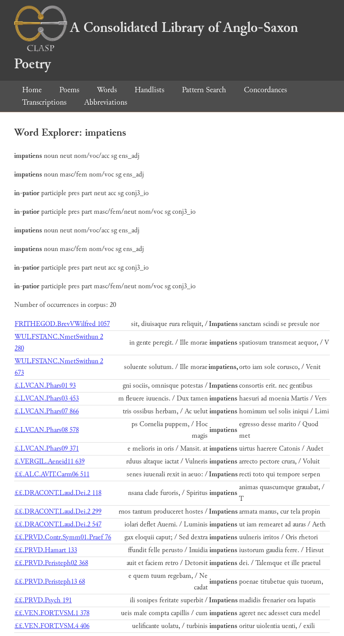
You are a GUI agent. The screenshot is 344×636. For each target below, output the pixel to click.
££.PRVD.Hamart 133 (46, 550)
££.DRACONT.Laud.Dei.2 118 (58, 493)
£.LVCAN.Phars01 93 (45, 386)
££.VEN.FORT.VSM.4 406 (52, 626)
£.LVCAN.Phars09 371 (47, 449)
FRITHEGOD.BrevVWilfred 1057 (62, 324)
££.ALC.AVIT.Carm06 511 (52, 474)
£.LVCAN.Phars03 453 (47, 398)
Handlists (149, 89)
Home (32, 89)
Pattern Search (204, 89)
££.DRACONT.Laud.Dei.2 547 (58, 524)
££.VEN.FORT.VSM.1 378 (52, 613)
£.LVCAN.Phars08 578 (47, 430)
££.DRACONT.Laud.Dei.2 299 (58, 511)
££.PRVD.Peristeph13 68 (50, 582)
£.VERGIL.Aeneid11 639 (50, 461)
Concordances (265, 89)
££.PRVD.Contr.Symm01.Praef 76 (63, 537)
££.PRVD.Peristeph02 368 (51, 563)
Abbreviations (105, 102)
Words (107, 89)
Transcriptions (44, 102)
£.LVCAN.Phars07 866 (47, 411)
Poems (69, 89)
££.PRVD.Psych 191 (43, 600)
